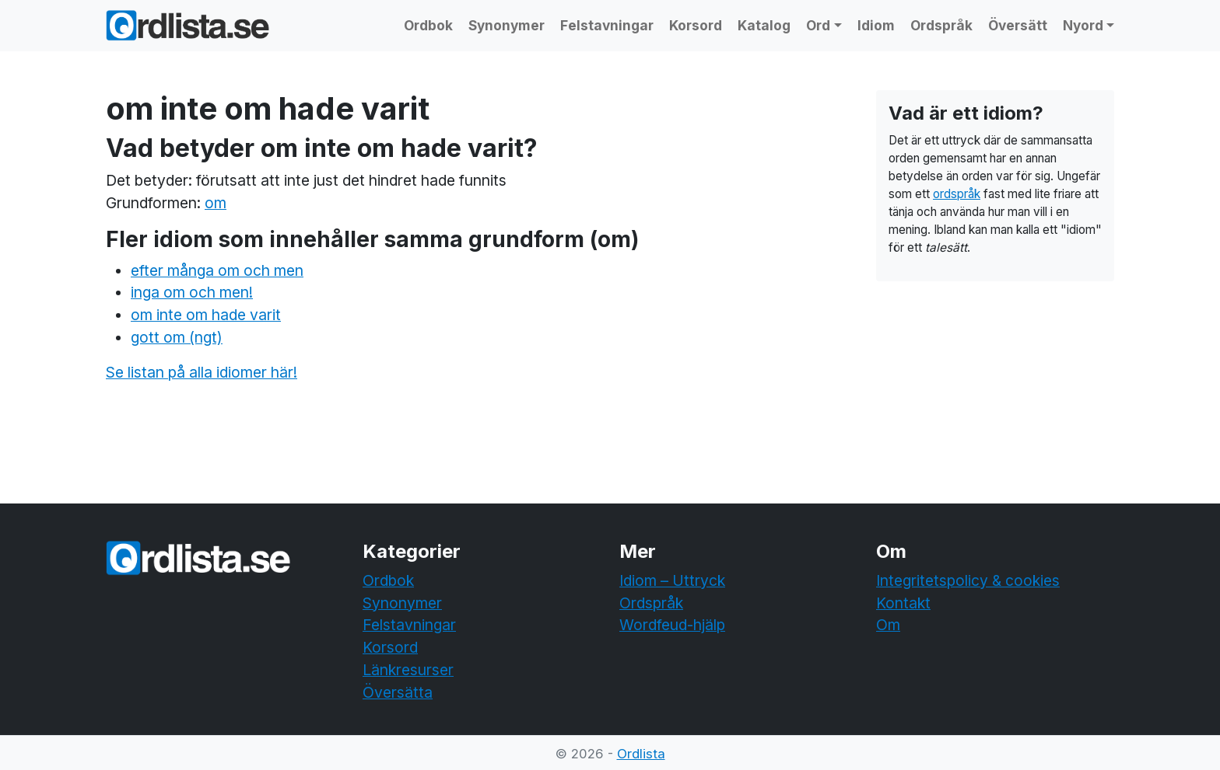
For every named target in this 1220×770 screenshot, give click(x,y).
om (215, 202)
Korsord (695, 25)
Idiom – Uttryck (672, 580)
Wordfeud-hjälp (672, 624)
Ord (818, 25)
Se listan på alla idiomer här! (201, 372)
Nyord (1083, 25)
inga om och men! (192, 292)
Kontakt (903, 603)
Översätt (1017, 25)
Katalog (764, 25)
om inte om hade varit (206, 314)
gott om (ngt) (177, 337)
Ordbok (428, 25)
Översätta (398, 692)
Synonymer (506, 25)
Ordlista (641, 753)
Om (888, 624)
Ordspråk (941, 25)
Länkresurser (408, 669)
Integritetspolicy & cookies (968, 580)
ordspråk (956, 193)
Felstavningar (607, 25)
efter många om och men (217, 270)
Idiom (876, 25)
